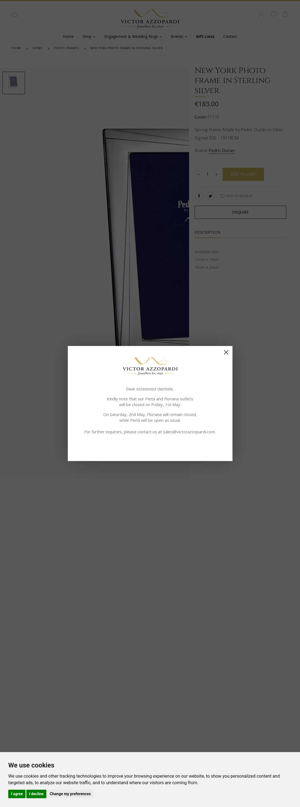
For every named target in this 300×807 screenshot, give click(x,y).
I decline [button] (36, 794)
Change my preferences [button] (70, 794)
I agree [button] (17, 794)
